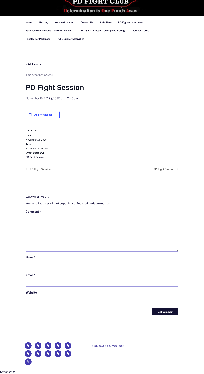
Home (28, 22)
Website (31, 292)
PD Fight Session (40, 169)
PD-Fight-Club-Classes (131, 22)
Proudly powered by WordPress (107, 345)
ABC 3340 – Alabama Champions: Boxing (102, 30)
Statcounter (7, 371)
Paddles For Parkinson (37, 38)
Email (30, 275)
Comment (33, 211)
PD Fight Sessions (35, 157)
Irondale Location (64, 22)
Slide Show (105, 22)
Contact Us (87, 22)
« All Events (33, 64)
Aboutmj (43, 22)
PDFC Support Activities (70, 38)
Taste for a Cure (140, 30)
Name (30, 257)
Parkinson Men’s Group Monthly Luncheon (48, 30)
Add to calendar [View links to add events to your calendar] (43, 114)
